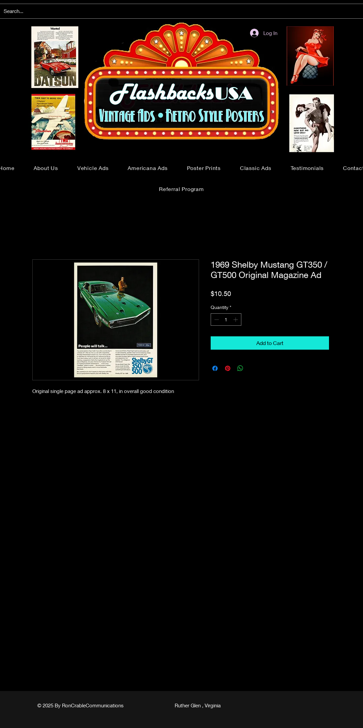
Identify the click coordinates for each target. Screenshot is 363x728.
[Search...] (181, 11)
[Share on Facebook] (215, 368)
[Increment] (236, 319)
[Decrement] (216, 319)
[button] (93, 168)
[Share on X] (253, 368)
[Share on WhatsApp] (240, 368)
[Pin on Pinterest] (228, 368)
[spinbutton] (226, 319)
